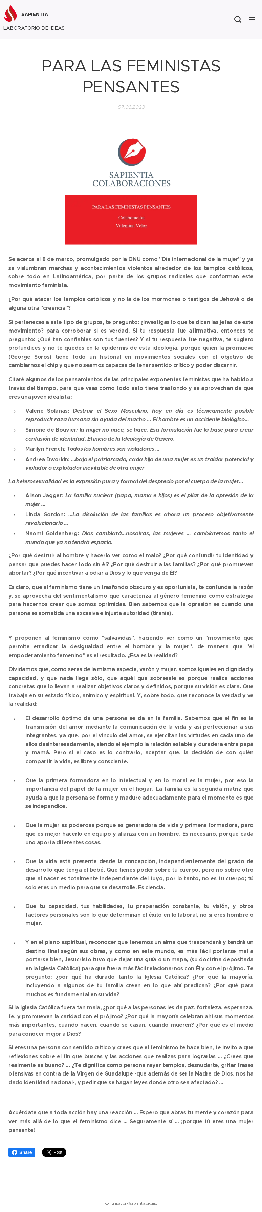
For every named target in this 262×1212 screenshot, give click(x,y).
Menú (252, 19)
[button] (237, 19)
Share (22, 1152)
